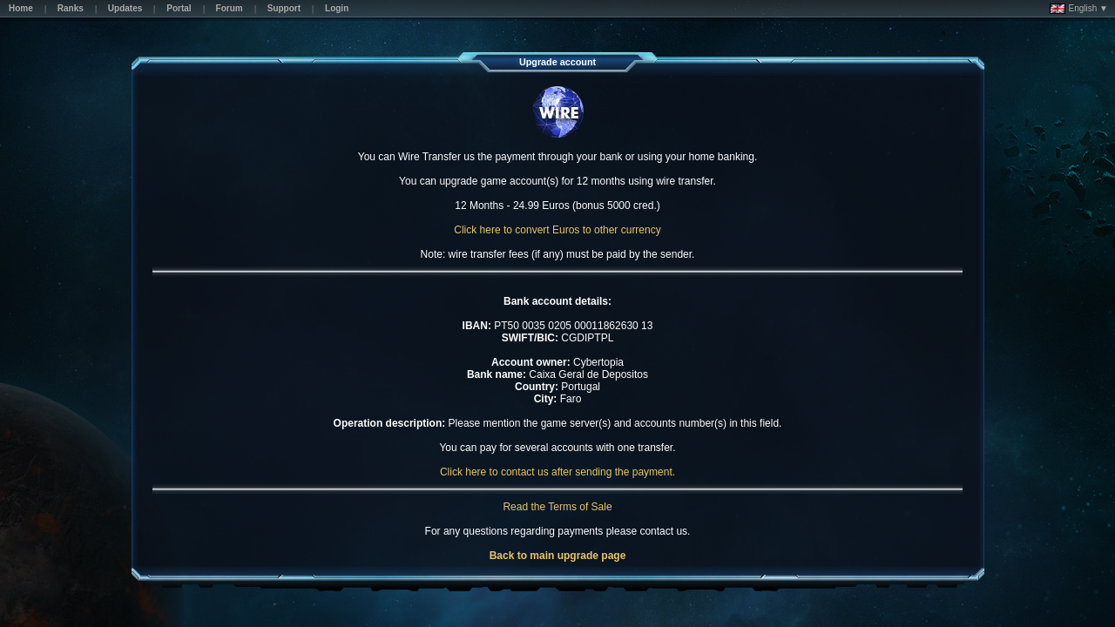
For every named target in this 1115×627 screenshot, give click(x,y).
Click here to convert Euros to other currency (557, 230)
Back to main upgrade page (558, 555)
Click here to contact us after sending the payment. (557, 472)
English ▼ (1079, 8)
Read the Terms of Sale (557, 507)
